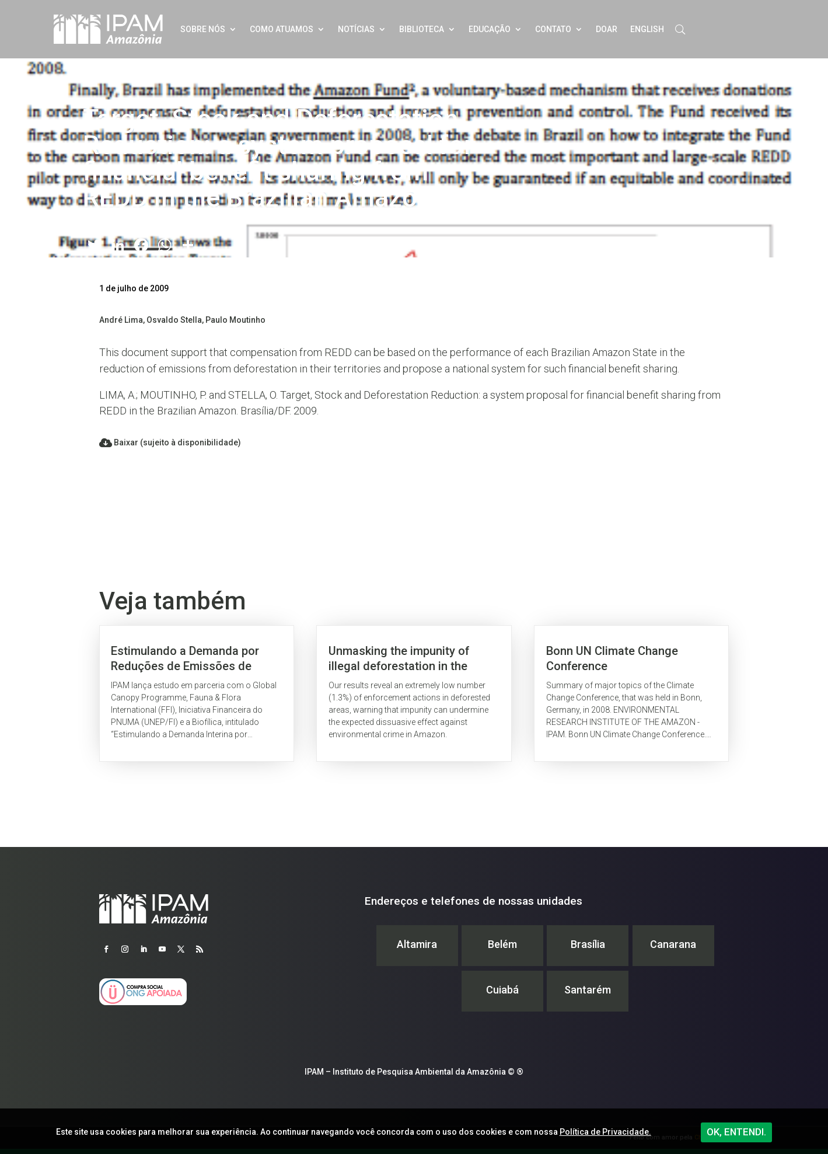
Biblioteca (421, 29)
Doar (606, 29)
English (647, 29)
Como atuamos (281, 29)
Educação (490, 29)
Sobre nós (202, 29)
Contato (553, 29)
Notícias (356, 29)
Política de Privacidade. (605, 1131)
